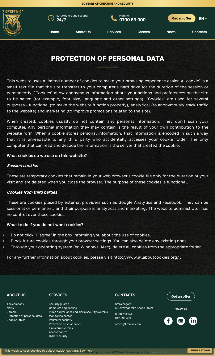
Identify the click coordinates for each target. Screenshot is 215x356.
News (170, 32)
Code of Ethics (16, 319)
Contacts (199, 32)
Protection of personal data (24, 315)
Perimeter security (60, 319)
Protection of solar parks (65, 324)
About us (83, 32)
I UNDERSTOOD (200, 350)
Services (114, 32)
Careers (144, 32)
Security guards (59, 304)
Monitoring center (60, 315)
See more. (86, 350)
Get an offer (181, 18)
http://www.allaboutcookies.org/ (146, 257)
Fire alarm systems (61, 328)
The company (15, 304)
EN (201, 18)
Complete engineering (63, 308)
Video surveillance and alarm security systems (78, 311)
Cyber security (58, 336)
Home (54, 32)
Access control (58, 332)
